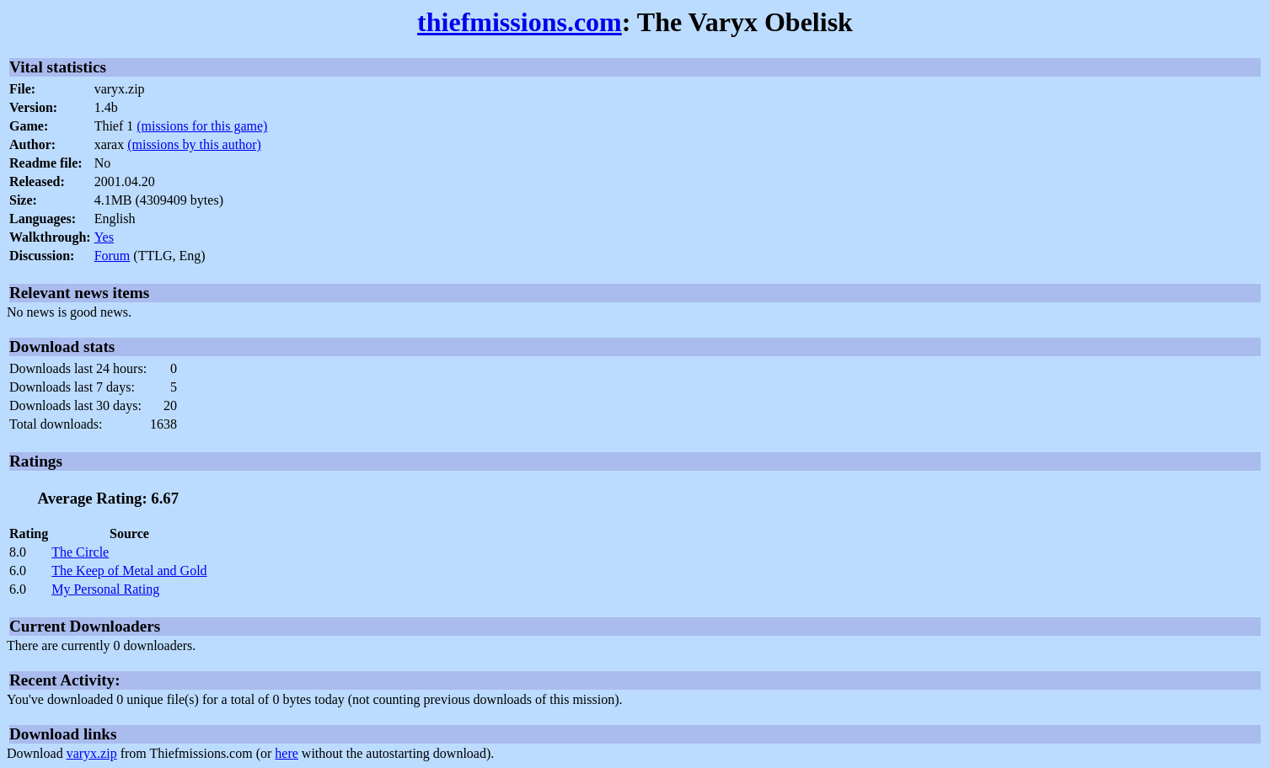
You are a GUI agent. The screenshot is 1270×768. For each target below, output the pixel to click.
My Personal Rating (105, 589)
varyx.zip (92, 753)
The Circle (80, 552)
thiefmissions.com (519, 22)
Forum (112, 255)
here (286, 753)
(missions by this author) (194, 144)
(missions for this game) (202, 126)
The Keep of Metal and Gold (128, 570)
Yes (104, 237)
